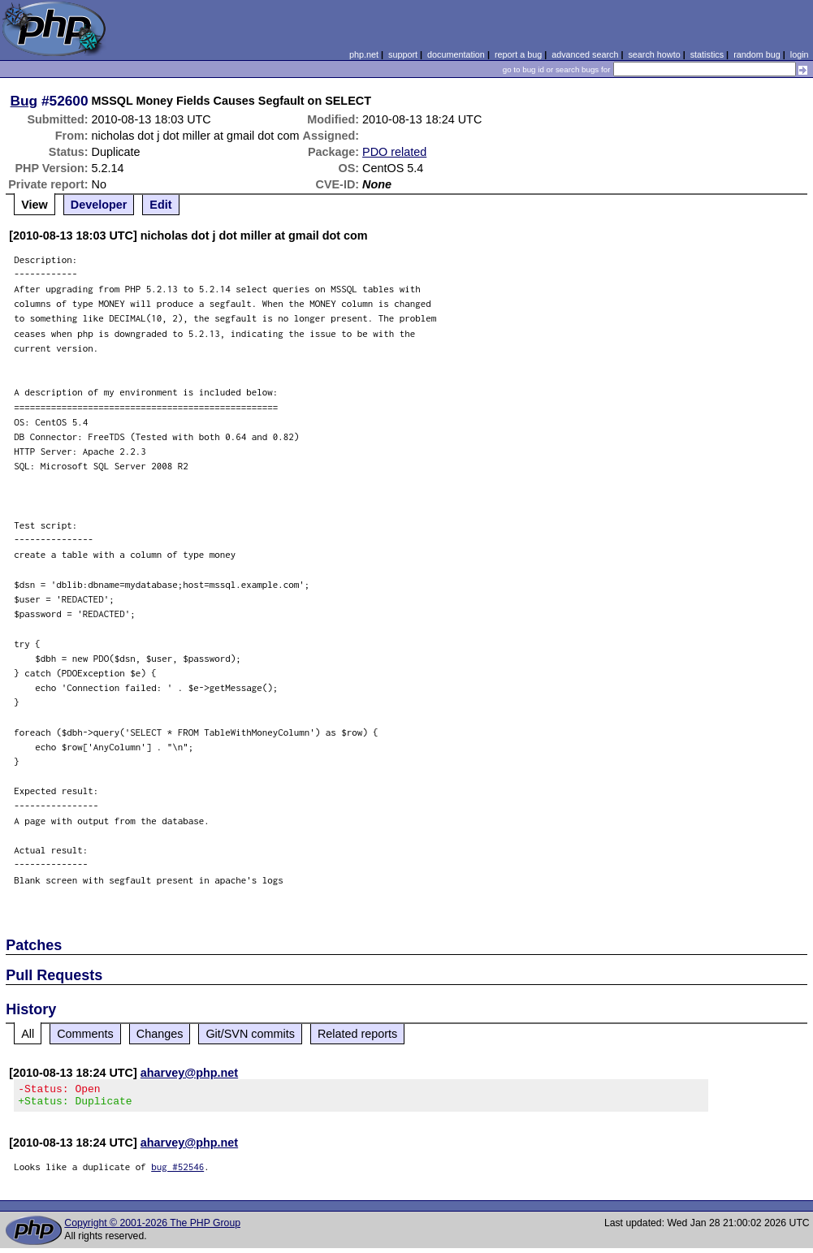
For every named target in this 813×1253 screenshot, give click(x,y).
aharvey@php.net (189, 1072)
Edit (160, 204)
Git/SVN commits (250, 1033)
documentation (456, 54)
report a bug (518, 54)
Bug (24, 101)
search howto (654, 54)
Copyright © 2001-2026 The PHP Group (152, 1228)
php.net (363, 54)
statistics (707, 54)
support (402, 54)
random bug (757, 54)
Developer (99, 204)
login (799, 54)
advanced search (584, 54)
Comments (85, 1033)
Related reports (357, 1033)
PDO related (394, 151)
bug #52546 (177, 1171)
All (27, 1033)
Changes (160, 1033)
